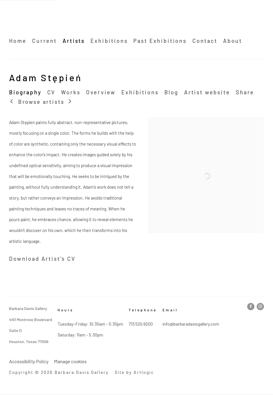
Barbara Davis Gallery (47, 17)
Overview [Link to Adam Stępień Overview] (101, 92)
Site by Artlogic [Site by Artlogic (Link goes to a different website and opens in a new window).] (134, 372)
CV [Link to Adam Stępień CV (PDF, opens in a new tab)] (51, 92)
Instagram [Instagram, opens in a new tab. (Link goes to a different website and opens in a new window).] (260, 306)
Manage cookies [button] (70, 361)
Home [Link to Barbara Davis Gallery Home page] (17, 40)
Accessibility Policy (29, 361)
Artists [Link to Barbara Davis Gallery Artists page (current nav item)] (74, 40)
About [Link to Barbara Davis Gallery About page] (232, 40)
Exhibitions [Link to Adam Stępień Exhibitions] (139, 92)
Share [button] (245, 92)
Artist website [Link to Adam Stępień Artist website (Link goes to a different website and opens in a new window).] (207, 92)
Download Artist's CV (50, 259)
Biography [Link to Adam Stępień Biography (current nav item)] (25, 92)
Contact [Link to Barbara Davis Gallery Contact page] (204, 40)
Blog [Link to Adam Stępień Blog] (171, 92)
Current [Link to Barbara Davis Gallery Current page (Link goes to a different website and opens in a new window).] (44, 40)
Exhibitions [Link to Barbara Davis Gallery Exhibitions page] (109, 40)
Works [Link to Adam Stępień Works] (70, 92)
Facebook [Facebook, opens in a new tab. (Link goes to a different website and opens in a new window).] (250, 306)
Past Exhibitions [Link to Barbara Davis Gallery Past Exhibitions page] (159, 40)
